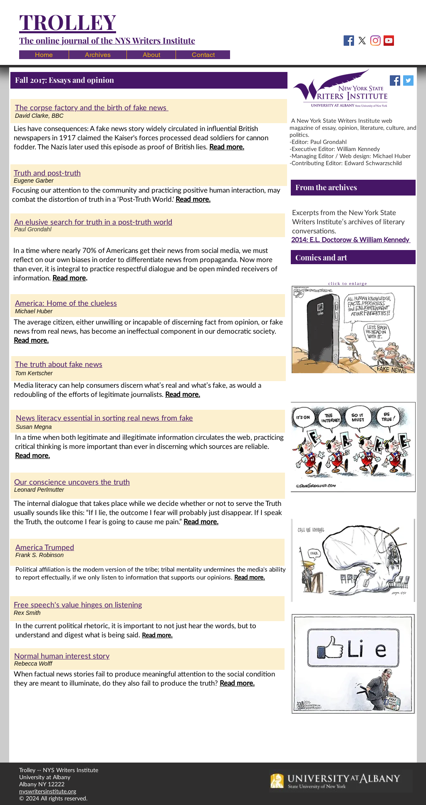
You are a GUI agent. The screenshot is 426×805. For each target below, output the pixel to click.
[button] (97, 54)
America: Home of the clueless (66, 302)
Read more (69, 277)
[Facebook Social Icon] (349, 40)
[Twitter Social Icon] (408, 80)
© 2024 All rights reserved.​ (56, 798)
